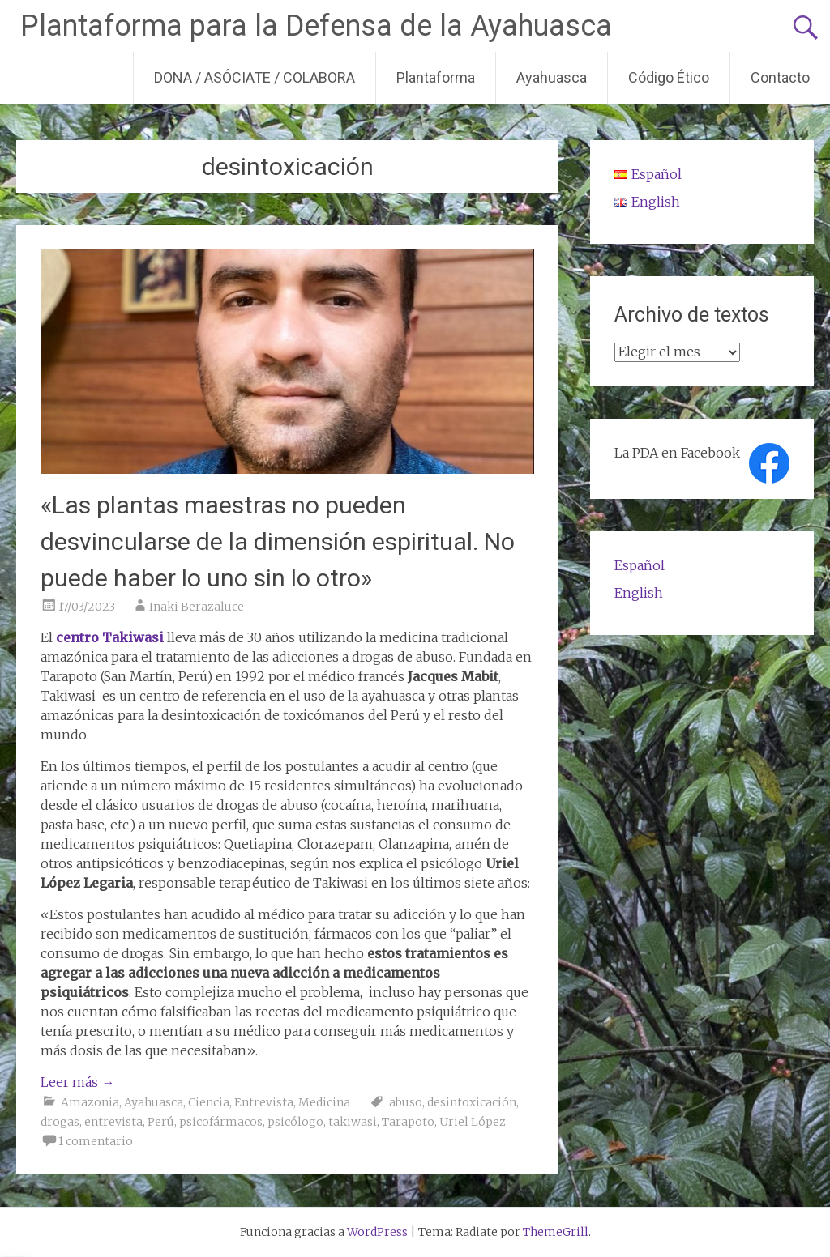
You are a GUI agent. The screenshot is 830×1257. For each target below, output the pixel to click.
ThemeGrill (555, 1232)
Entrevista (263, 1102)
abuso (405, 1102)
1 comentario (95, 1141)
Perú (161, 1121)
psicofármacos (221, 1121)
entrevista (113, 1121)
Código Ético (668, 77)
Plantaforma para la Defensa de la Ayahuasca (316, 26)
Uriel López (472, 1121)
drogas (60, 1121)
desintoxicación (471, 1102)
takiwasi (352, 1121)
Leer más (77, 1082)
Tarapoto (408, 1121)
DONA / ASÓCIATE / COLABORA (254, 77)
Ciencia (208, 1102)
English (638, 593)
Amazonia (90, 1102)
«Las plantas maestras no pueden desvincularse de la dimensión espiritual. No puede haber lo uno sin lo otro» (278, 541)
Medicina (324, 1102)
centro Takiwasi (110, 637)
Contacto (780, 77)
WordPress (377, 1232)
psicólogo (295, 1121)
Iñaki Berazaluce (196, 606)
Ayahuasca (551, 77)
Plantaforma (435, 77)
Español (639, 565)
